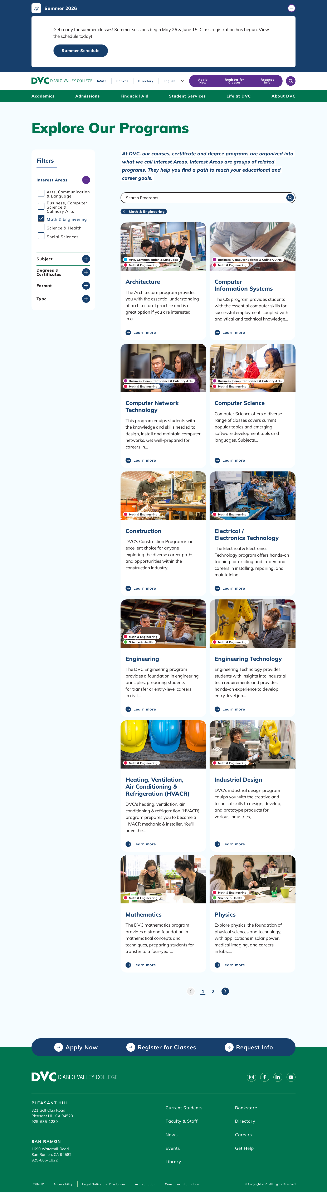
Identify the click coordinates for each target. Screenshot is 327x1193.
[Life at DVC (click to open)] (238, 96)
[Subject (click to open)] (63, 259)
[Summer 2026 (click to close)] (163, 8)
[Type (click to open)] (63, 299)
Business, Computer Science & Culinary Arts (67, 207)
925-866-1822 (44, 1160)
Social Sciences (63, 237)
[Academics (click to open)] (43, 96)
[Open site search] (291, 81)
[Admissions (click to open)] (87, 96)
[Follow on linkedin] (277, 1077)
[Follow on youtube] (291, 1077)
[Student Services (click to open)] (187, 96)
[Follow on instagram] (250, 1077)
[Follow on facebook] (264, 1077)
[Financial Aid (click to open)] (134, 96)
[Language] (175, 81)
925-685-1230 (44, 1121)
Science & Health (64, 228)
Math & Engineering (67, 219)
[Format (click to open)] (63, 286)
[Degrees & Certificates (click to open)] (63, 272)
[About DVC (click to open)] (284, 96)
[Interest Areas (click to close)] (63, 180)
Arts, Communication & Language (68, 194)
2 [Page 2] (213, 992)
